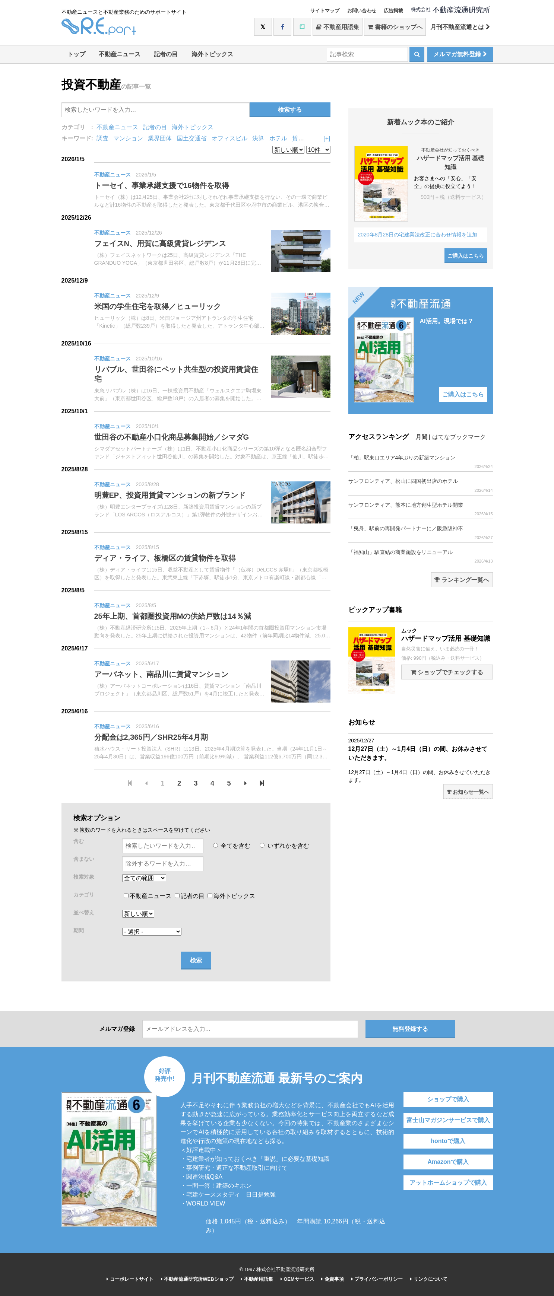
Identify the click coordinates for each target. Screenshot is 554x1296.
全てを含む (231, 846)
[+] (326, 138)
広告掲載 (393, 10)
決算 (258, 138)
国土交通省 (192, 138)
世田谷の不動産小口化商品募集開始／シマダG (171, 437)
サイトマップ (324, 10)
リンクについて (428, 1279)
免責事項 (332, 1279)
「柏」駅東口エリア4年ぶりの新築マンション (420, 462)
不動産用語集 (337, 27)
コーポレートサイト (130, 1279)
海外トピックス (212, 54)
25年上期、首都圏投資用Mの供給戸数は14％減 (172, 616)
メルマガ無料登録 (460, 54)
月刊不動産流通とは (460, 27)
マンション (128, 138)
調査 (102, 138)
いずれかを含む (284, 846)
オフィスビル (229, 138)
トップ (76, 54)
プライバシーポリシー (377, 1279)
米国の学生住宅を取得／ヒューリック (157, 306)
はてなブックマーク (459, 437)
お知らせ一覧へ (468, 792)
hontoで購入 (448, 1141)
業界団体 (160, 138)
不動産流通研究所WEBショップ (197, 1279)
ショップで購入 (448, 1099)
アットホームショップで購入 (448, 1182)
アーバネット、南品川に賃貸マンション (161, 674)
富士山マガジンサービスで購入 (448, 1120)
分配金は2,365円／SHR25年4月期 (151, 737)
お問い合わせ (361, 10)
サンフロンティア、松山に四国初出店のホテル (420, 485)
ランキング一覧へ (461, 580)
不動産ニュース (119, 54)
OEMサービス (297, 1279)
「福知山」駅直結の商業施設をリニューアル (420, 556)
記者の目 (166, 54)
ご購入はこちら (465, 256)
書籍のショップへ (394, 27)
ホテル (278, 138)
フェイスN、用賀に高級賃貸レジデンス (160, 243)
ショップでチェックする (447, 672)
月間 (421, 437)
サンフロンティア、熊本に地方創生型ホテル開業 (420, 509)
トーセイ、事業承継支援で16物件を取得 (161, 185)
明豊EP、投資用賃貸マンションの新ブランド (170, 495)
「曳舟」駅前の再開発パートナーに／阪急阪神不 (420, 532)
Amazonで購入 (447, 1162)
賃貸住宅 (304, 138)
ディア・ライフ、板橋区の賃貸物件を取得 (165, 558)
